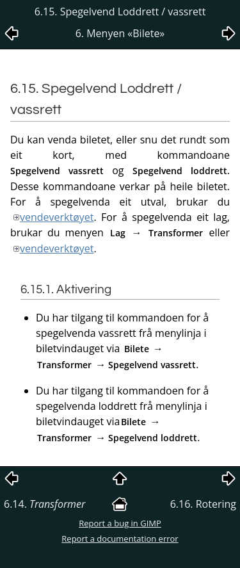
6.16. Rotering (203, 504)
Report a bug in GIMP (120, 523)
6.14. (46, 504)
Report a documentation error (119, 538)
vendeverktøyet (57, 217)
